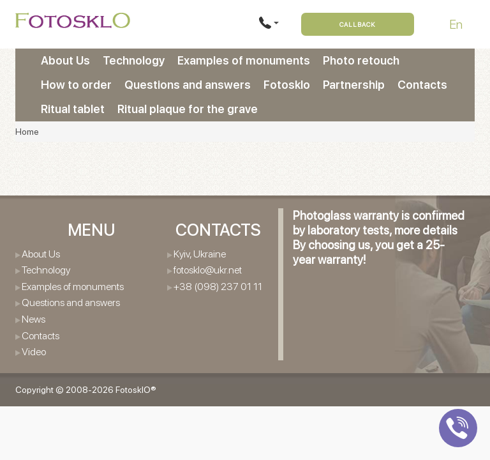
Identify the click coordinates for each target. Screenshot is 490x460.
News (33, 319)
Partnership (354, 84)
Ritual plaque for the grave (187, 109)
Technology (134, 60)
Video (34, 352)
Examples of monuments (243, 60)
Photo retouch (361, 60)
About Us (65, 60)
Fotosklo (287, 84)
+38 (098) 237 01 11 (218, 286)
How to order (76, 84)
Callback (357, 24)
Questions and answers (187, 84)
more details (425, 230)
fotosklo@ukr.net (208, 270)
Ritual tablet (73, 109)
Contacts (422, 84)
